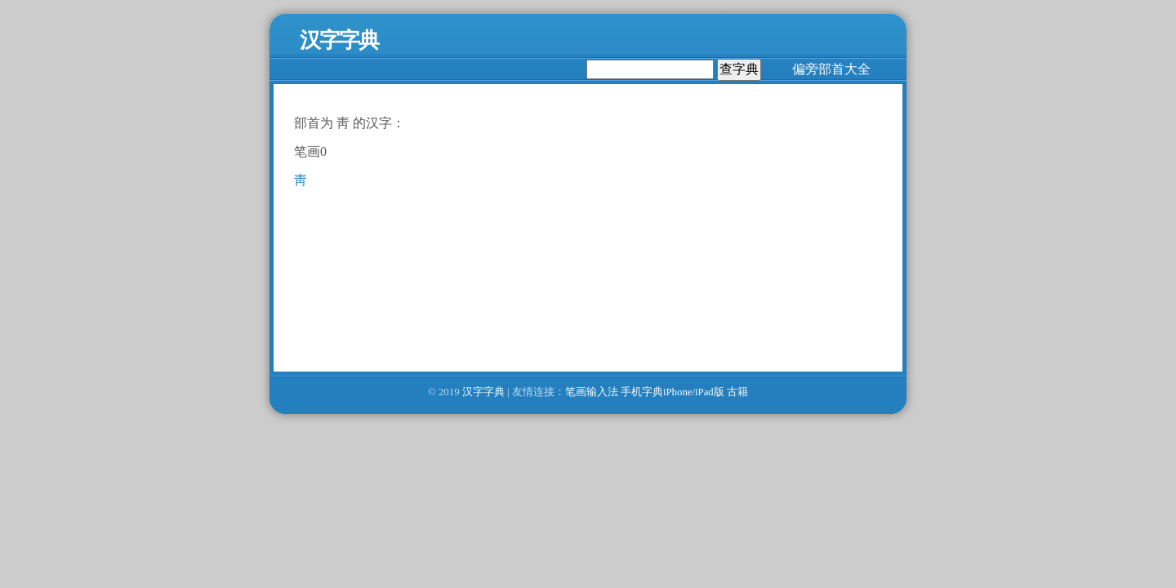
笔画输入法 (591, 392)
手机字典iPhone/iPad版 (672, 392)
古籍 (737, 392)
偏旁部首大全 (831, 69)
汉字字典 (483, 392)
